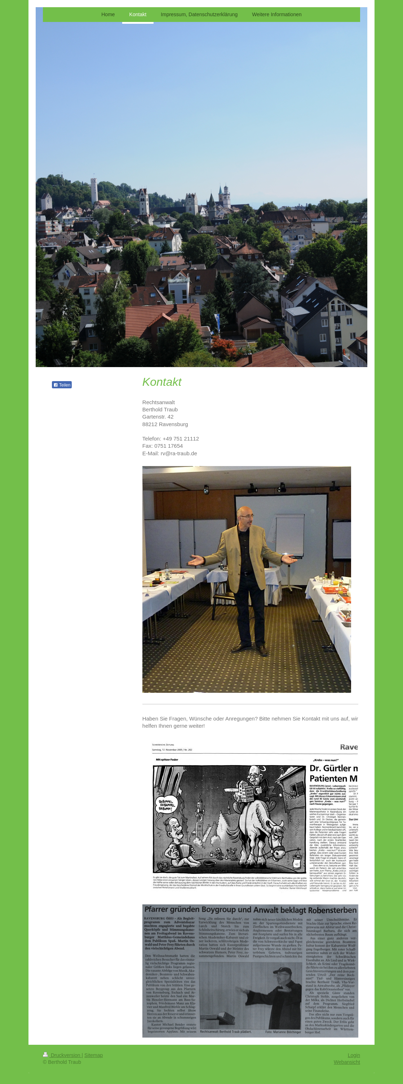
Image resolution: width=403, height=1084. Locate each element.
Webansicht (347, 1062)
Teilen (61, 385)
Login (354, 1055)
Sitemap (93, 1055)
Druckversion (62, 1055)
